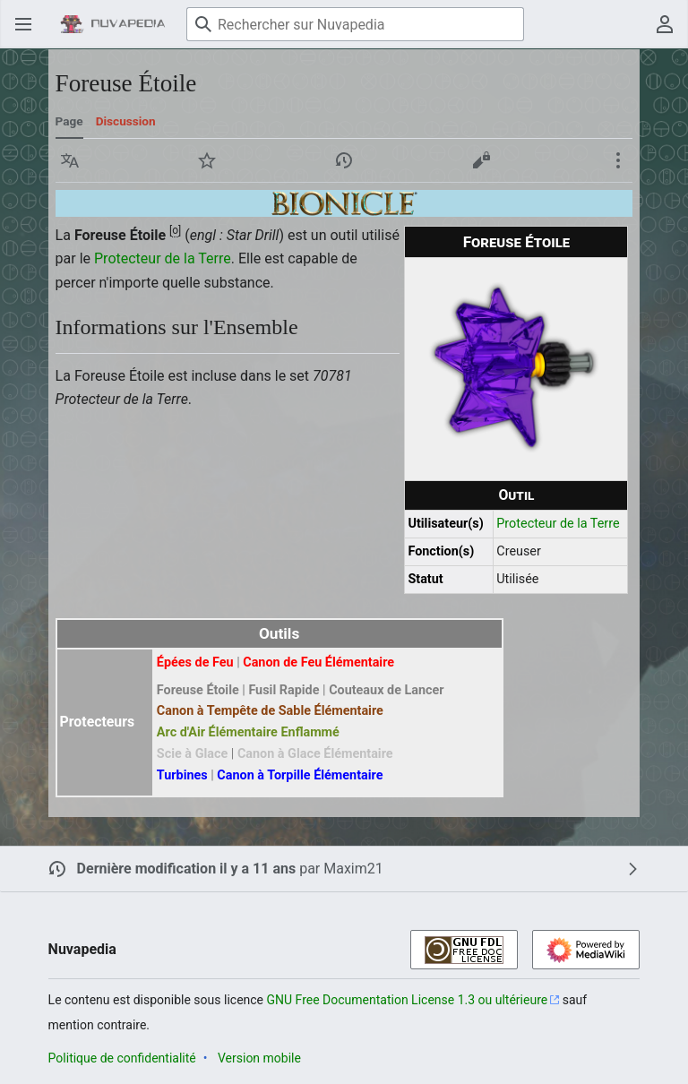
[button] (70, 160)
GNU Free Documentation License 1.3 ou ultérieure (407, 1000)
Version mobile (259, 1058)
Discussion (126, 121)
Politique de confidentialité (122, 1058)
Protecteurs (97, 721)
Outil (516, 494)
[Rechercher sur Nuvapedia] (355, 24)
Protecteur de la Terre (557, 523)
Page (69, 121)
